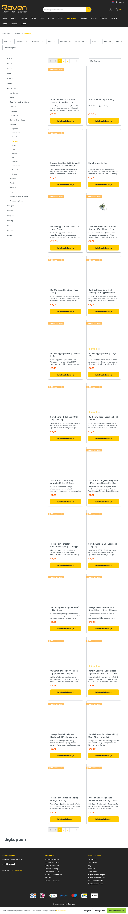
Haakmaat (37, 41)
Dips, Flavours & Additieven (19, 102)
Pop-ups (13, 187)
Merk (7, 41)
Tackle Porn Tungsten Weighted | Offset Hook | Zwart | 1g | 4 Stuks (103, 481)
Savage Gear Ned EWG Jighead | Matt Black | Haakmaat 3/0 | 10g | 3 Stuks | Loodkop (65, 164)
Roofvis (10, 63)
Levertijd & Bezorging (52, 868)
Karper (10, 58)
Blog (89, 865)
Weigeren (87, 910)
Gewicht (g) (22, 41)
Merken (10, 230)
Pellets (12, 183)
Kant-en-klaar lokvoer (17, 120)
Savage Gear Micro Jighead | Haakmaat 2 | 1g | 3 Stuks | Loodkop (63, 735)
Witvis (9, 68)
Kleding (10, 220)
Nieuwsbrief (92, 859)
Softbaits (15, 157)
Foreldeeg (13, 111)
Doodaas (13, 106)
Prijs (119, 41)
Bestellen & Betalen (52, 859)
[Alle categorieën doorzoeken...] (64, 9)
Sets (11, 192)
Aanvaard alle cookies (116, 910)
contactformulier (16, 870)
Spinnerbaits (16, 166)
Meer (9, 225)
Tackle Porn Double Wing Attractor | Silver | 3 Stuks (62, 481)
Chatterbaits (16, 133)
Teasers (14, 174)
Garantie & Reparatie (52, 862)
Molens (10, 210)
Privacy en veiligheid (52, 880)
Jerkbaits (14, 137)
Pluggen (14, 153)
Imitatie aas (14, 115)
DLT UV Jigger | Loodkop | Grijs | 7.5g (102, 354)
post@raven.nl (8, 863)
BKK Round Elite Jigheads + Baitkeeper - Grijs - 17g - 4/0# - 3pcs (103, 799)
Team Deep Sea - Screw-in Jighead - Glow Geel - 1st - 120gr (62, 101)
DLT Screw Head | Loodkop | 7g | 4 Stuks (103, 418)
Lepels (14, 145)
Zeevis (9, 83)
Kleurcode (65, 41)
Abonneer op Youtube (95, 880)
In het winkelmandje (65, 120)
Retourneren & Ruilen (53, 871)
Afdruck (48, 877)
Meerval (10, 78)
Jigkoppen (15, 141)
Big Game (15, 128)
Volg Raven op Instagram (96, 874)
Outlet (9, 235)
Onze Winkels (92, 862)
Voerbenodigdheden (17, 201)
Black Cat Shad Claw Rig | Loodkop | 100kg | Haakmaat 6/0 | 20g (101, 291)
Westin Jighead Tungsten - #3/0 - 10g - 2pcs (65, 608)
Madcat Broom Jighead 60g (101, 99)
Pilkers (14, 149)
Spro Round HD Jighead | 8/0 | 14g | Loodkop (64, 418)
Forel (9, 73)
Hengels (10, 205)
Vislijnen (10, 215)
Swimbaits (15, 170)
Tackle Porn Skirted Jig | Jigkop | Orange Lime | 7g (64, 799)
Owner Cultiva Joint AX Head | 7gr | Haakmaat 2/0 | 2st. (64, 672)
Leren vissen (92, 871)
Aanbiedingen (14, 93)
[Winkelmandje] (119, 9)
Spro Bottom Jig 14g (97, 163)
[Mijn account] (110, 9)
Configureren (100, 910)
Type (107, 41)
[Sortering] (105, 60)
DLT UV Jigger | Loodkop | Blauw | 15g (65, 354)
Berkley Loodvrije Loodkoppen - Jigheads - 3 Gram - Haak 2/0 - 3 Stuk (103, 672)
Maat (95, 41)
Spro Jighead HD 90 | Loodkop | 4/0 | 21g (102, 545)
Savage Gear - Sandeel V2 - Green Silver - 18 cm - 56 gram (102, 608)
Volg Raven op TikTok (95, 883)
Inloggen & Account (52, 865)
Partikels (13, 178)
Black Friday (92, 868)
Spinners (14, 161)
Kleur (51, 41)
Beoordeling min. (12, 47)
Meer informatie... (61, 911)
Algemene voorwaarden (53, 874)
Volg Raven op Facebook (96, 877)
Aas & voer (11, 88)
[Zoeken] (88, 9)
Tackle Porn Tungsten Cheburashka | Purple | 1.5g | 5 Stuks (64, 545)
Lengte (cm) (81, 41)
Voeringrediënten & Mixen (19, 196)
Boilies (12, 97)
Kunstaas (13, 124)
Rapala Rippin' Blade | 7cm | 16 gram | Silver (64, 227)
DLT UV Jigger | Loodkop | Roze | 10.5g (64, 291)
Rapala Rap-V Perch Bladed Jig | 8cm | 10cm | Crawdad (103, 735)
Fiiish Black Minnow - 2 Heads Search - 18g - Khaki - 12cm (102, 227)
